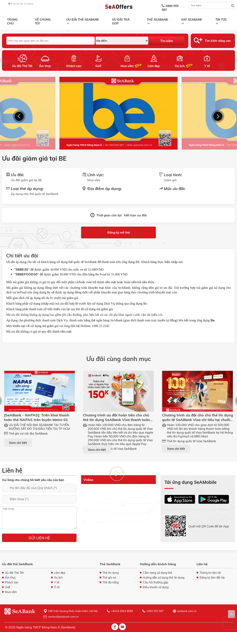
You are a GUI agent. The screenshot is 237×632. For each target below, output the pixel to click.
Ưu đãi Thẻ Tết (22, 66)
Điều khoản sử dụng (155, 587)
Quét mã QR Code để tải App (209, 526)
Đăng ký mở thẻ (118, 232)
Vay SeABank (191, 21)
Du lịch (180, 66)
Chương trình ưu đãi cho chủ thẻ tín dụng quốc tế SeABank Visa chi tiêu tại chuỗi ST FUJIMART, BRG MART (197, 420)
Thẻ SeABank (157, 21)
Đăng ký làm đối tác (212, 577)
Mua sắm (127, 66)
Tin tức (221, 21)
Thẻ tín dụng (111, 573)
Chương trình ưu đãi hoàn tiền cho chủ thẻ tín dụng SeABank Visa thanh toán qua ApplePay (116, 420)
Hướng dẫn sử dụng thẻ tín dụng (163, 577)
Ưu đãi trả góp (121, 21)
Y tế (207, 66)
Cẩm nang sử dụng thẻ (157, 573)
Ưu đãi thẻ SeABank (23, 3)
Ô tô (57, 587)
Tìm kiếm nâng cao (218, 41)
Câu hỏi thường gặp (155, 582)
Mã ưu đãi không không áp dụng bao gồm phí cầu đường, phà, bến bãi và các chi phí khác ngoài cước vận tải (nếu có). (84, 314)
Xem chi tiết (18, 443)
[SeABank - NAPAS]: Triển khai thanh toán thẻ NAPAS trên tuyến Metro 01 (36, 417)
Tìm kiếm (166, 41)
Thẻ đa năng (111, 582)
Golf (98, 66)
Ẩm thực (45, 66)
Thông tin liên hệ (210, 573)
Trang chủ (12, 21)
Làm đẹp (154, 66)
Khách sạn (73, 66)
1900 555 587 (170, 8)
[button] (19, 116)
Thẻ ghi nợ (109, 577)
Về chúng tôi (43, 21)
